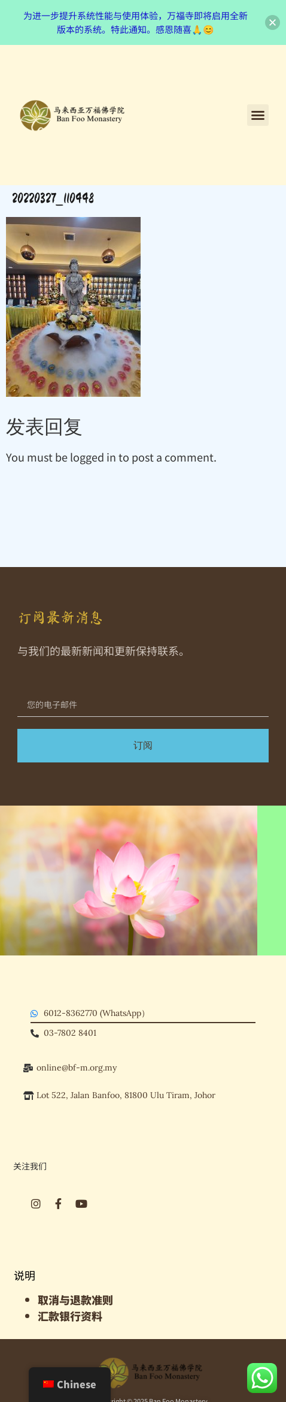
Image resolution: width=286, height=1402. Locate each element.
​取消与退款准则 (75, 1299)
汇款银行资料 (70, 1315)
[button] (258, 115)
